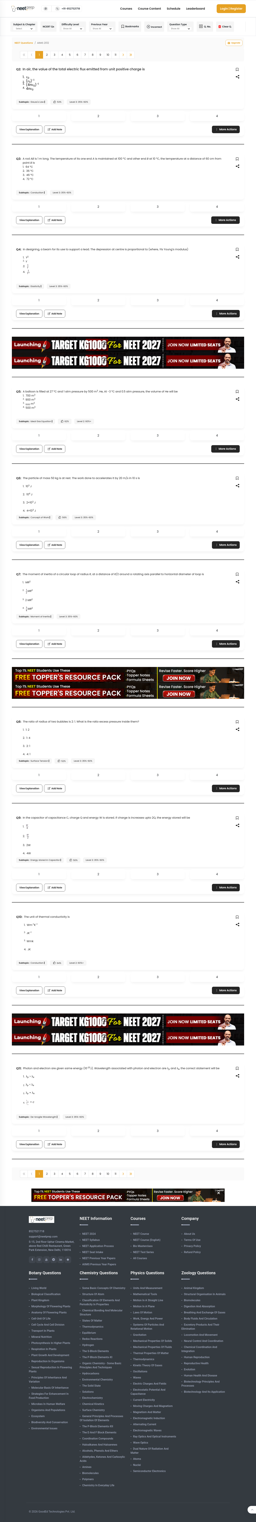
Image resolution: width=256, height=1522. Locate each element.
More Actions (226, 129)
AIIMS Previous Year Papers (99, 1264)
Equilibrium (89, 1332)
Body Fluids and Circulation (200, 1318)
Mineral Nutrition (41, 1336)
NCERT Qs (48, 26)
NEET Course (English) (146, 1240)
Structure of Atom (93, 1294)
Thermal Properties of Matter (151, 1353)
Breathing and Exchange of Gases (204, 1312)
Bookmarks (130, 26)
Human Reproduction (197, 1357)
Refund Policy (192, 1252)
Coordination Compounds (97, 1438)
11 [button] (115, 55)
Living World (38, 1288)
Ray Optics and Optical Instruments (154, 1436)
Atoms (137, 1458)
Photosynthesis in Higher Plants (50, 1343)
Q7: (18, 574)
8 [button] (92, 55)
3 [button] (54, 55)
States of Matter (92, 1320)
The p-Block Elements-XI (97, 1357)
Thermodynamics (92, 1326)
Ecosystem (38, 1416)
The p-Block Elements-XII (97, 1426)
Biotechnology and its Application (204, 1391)
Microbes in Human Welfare (48, 1404)
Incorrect (154, 27)
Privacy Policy (192, 1246)
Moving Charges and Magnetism (153, 1406)
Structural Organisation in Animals (204, 1294)
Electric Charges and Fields (149, 1383)
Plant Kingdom (40, 1300)
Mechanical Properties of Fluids (152, 1347)
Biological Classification (46, 1294)
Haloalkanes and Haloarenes (99, 1444)
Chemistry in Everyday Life (98, 1485)
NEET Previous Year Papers (98, 1258)
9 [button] (100, 55)
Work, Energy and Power (148, 1318)
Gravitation (139, 1334)
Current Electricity (144, 1400)
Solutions (88, 1391)
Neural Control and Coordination (203, 1341)
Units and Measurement (147, 1288)
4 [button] (62, 55)
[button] (123, 55)
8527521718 (36, 1231)
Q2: (18, 69)
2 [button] (47, 55)
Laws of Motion (142, 1312)
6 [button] (77, 55)
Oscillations (140, 1371)
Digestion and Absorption (199, 1306)
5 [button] (70, 55)
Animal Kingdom (194, 1288)
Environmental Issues (44, 1428)
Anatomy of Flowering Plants (49, 1312)
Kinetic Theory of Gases (147, 1365)
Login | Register (231, 9)
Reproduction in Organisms (47, 1361)
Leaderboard (195, 9)
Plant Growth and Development (50, 1355)
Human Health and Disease (200, 1375)
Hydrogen (88, 1345)
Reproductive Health (196, 1363)
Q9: (18, 818)
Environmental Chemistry (97, 1379)
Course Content (149, 9)
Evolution (189, 1369)
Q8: (18, 721)
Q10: (19, 917)
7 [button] (85, 55)
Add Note (54, 129)
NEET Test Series (143, 1252)
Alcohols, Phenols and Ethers (100, 1450)
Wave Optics (140, 1442)
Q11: (19, 1068)
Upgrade (234, 42)
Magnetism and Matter (147, 1412)
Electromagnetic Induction (149, 1418)
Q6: (18, 478)
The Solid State (91, 1385)
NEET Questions (24, 43)
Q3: (18, 159)
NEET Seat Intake (92, 1252)
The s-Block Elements (95, 1351)
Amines (86, 1467)
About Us (189, 1233)
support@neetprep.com (43, 1236)
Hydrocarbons (90, 1373)
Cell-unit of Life (41, 1318)
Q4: (18, 249)
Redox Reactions (92, 1339)
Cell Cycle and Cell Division (47, 1324)
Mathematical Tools (145, 1294)
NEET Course (141, 1233)
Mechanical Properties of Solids (152, 1341)
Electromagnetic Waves (147, 1430)
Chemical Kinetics (93, 1404)
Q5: (18, 391)
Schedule (173, 9)
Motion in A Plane (144, 1306)
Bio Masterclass (143, 1246)
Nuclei (137, 1465)
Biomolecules (90, 1473)
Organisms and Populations (48, 1410)
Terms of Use (192, 1240)
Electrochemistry (92, 1397)
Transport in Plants (43, 1330)
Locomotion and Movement (201, 1334)
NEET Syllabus (91, 1240)
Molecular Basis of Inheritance (50, 1387)
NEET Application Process (98, 1246)
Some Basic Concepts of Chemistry (103, 1288)
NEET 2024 (89, 1233)
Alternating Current (144, 1424)
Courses (126, 9)
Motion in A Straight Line (148, 1300)
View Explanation (29, 129)
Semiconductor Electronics (149, 1471)
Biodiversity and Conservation (49, 1422)
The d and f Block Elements (99, 1432)
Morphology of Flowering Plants (50, 1306)
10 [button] (108, 55)
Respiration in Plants (43, 1349)
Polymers (88, 1479)
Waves (137, 1377)
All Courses (140, 1258)
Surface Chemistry (93, 1410)
